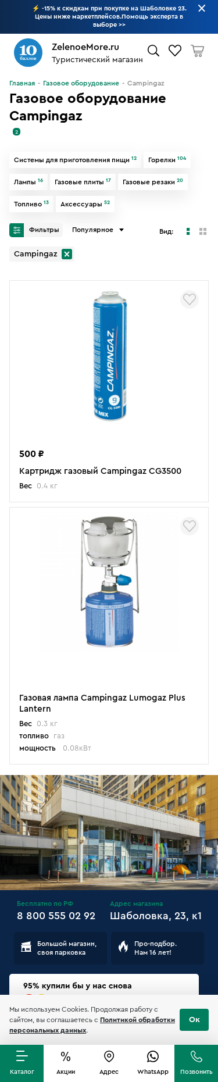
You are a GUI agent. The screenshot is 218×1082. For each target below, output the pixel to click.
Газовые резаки (153, 182)
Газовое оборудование (81, 83)
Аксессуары (85, 204)
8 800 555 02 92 (56, 915)
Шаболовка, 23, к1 (156, 915)
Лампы (28, 182)
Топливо (31, 204)
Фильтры (34, 230)
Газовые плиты (83, 182)
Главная (22, 83)
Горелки (167, 160)
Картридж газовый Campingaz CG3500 (100, 471)
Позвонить (196, 1072)
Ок (194, 1020)
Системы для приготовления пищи (75, 160)
